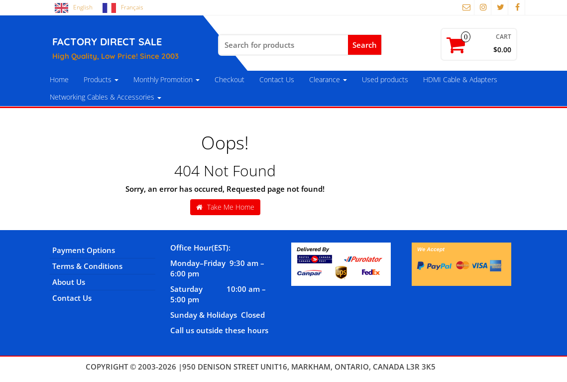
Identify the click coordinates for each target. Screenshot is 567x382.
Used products (385, 79)
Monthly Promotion (166, 79)
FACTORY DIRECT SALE (107, 41)
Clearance (328, 79)
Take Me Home (225, 207)
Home (59, 79)
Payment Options (83, 250)
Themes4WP (460, 367)
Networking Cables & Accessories (105, 97)
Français (132, 7)
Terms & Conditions (87, 266)
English (83, 7)
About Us (68, 282)
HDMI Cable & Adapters (460, 79)
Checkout (229, 79)
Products (101, 79)
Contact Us (276, 79)
